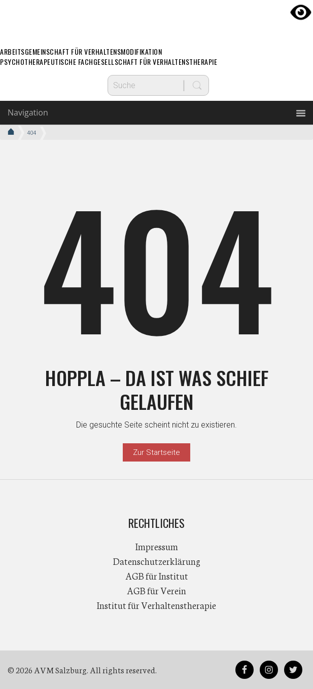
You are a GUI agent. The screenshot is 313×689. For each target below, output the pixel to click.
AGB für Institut (156, 575)
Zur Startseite (156, 452)
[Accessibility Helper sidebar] (301, 12)
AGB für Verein (156, 590)
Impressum (156, 546)
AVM (156, 17)
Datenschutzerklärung (156, 560)
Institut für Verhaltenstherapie (156, 604)
